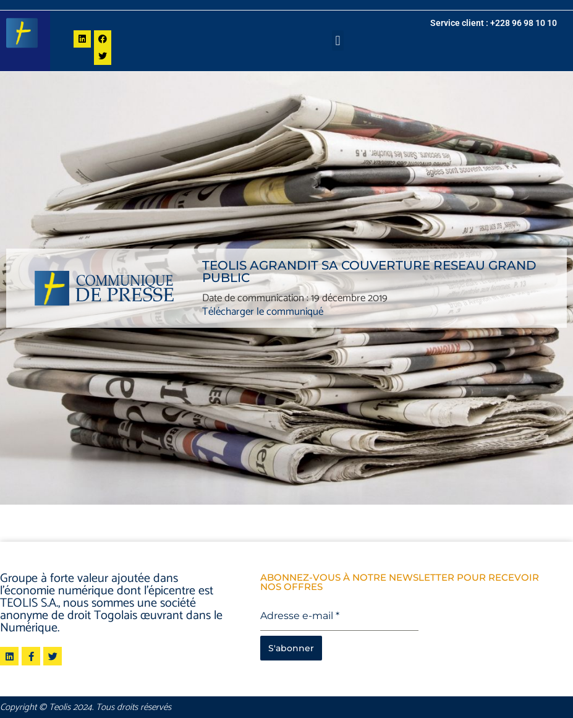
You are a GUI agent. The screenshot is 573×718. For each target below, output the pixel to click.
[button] (338, 40)
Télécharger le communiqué (262, 311)
